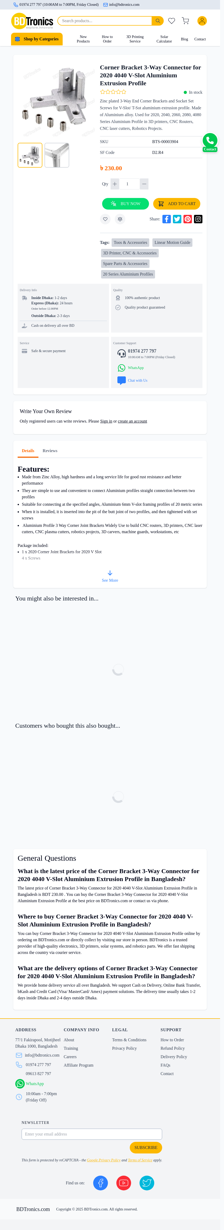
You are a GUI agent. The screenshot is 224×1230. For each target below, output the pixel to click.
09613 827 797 (38, 1073)
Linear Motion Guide (172, 242)
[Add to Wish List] (105, 219)
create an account (132, 421)
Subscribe (146, 1147)
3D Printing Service (135, 39)
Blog (184, 39)
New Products (83, 39)
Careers (70, 1056)
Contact (200, 39)
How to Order (107, 39)
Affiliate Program (78, 1065)
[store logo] (32, 21)
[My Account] (203, 21)
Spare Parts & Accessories (125, 263)
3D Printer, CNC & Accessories (130, 253)
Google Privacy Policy (104, 1160)
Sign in (106, 421)
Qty (105, 184)
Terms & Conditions (129, 1040)
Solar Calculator (164, 39)
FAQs (165, 1065)
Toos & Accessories (130, 242)
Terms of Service (140, 1160)
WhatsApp (35, 1083)
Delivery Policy (174, 1056)
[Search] (158, 21)
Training (71, 1048)
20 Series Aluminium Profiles (128, 274)
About (69, 1040)
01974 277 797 (38, 1064)
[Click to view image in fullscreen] (56, 97)
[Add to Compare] (120, 219)
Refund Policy (173, 1048)
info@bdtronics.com (121, 4)
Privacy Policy (124, 1048)
